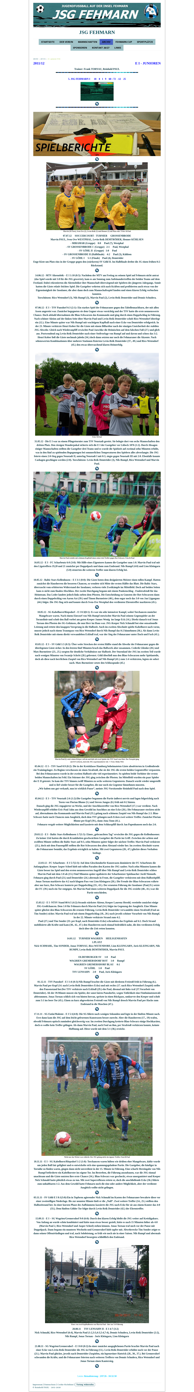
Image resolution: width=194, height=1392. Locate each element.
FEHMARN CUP (123, 41)
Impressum (37, 1384)
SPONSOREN (80, 47)
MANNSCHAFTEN (87, 41)
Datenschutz (50, 1384)
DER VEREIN (66, 41)
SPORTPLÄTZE (145, 41)
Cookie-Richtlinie (65, 1384)
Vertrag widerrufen (85, 1384)
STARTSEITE (48, 41)
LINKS (117, 47)
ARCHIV (106, 41)
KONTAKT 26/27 (100, 47)
